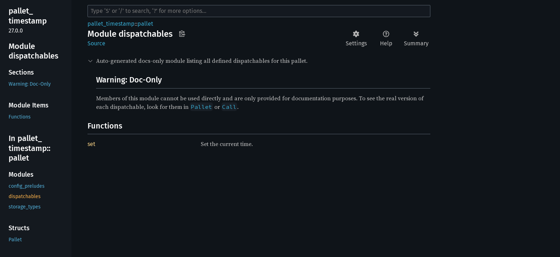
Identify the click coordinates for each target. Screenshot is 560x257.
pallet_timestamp (111, 23)
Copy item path (182, 33)
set (91, 144)
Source (96, 43)
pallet (145, 23)
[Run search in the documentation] (259, 11)
